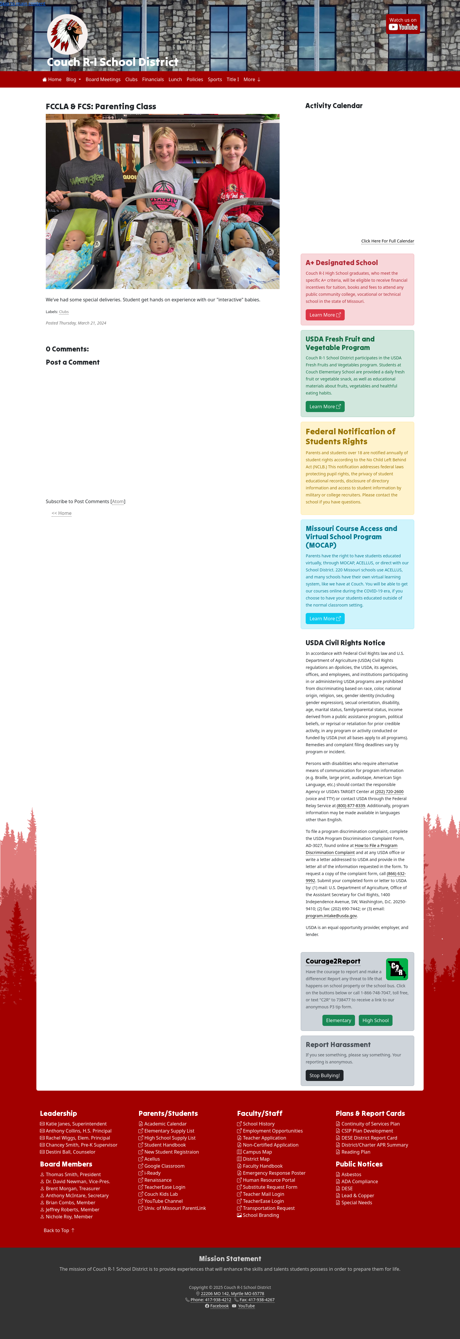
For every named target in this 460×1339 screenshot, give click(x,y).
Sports (215, 79)
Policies (195, 79)
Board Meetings (103, 79)
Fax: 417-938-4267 (257, 1299)
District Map (253, 1159)
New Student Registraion (168, 1152)
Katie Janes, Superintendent (73, 1124)
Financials (153, 79)
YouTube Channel (160, 1201)
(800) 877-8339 (351, 805)
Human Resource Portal (266, 1180)
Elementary (338, 1020)
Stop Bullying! (325, 1075)
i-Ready (149, 1173)
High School (376, 1020)
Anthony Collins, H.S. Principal (75, 1131)
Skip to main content (22, 3)
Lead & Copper (357, 1195)
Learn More (325, 315)
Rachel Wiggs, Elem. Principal (75, 1138)
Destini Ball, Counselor (67, 1152)
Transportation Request (266, 1208)
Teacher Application (261, 1138)
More (252, 79)
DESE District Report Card (369, 1138)
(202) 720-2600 (389, 791)
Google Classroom (161, 1166)
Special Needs (356, 1202)
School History (256, 1124)
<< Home (62, 513)
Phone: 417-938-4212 (211, 1299)
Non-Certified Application (268, 1145)
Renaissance (155, 1180)
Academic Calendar (162, 1124)
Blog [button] (71, 79)
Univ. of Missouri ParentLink (172, 1208)
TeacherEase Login (161, 1187)
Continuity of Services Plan (370, 1124)
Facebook (219, 1306)
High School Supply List (167, 1138)
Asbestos (351, 1174)
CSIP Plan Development (367, 1131)
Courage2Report (333, 961)
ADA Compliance (359, 1181)
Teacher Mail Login (260, 1194)
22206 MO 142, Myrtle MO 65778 (232, 1293)
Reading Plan (355, 1152)
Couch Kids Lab (158, 1194)
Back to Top (59, 1230)
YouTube (246, 1306)
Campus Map (254, 1152)
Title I (233, 79)
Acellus (149, 1159)
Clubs (131, 79)
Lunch (175, 79)
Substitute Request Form (267, 1187)
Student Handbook (162, 1145)
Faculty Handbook (260, 1166)
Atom (118, 501)
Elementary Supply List (166, 1131)
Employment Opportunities (270, 1131)
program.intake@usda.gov (331, 915)
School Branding (258, 1215)
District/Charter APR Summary (374, 1145)
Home (52, 79)
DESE (347, 1188)
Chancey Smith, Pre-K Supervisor (78, 1145)
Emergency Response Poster (271, 1173)
